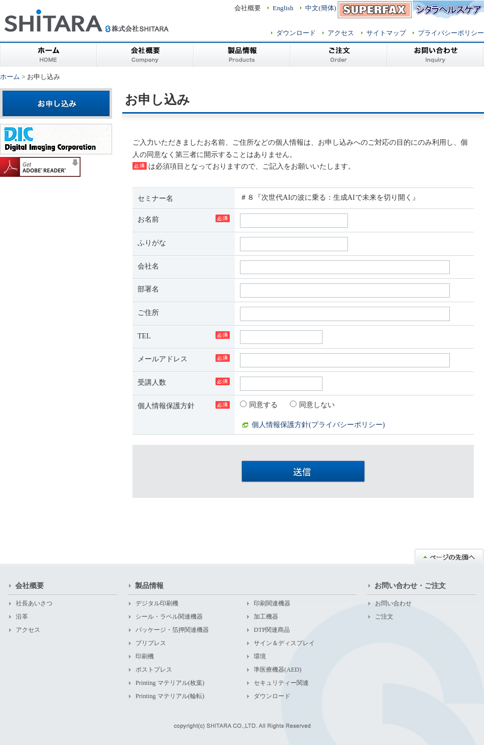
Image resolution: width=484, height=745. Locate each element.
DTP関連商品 (272, 629)
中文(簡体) (320, 8)
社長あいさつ (34, 603)
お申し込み (56, 103)
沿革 (22, 616)
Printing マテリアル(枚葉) (170, 682)
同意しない (312, 405)
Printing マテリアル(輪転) (170, 696)
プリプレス (151, 643)
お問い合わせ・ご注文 (410, 585)
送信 (303, 471)
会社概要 (145, 53)
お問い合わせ (435, 53)
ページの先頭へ (449, 557)
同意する (260, 405)
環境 (260, 656)
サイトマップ (386, 33)
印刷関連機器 (272, 603)
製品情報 (242, 53)
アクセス (341, 33)
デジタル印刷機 (157, 603)
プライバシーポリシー (451, 33)
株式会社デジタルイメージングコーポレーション (56, 139)
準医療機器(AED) (278, 669)
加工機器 (266, 616)
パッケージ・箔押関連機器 (172, 629)
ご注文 (338, 53)
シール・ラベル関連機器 (169, 616)
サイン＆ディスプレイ (284, 643)
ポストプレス (154, 669)
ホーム (48, 53)
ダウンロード (296, 33)
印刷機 (145, 656)
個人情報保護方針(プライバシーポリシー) (318, 424)
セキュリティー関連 (281, 682)
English (283, 8)
